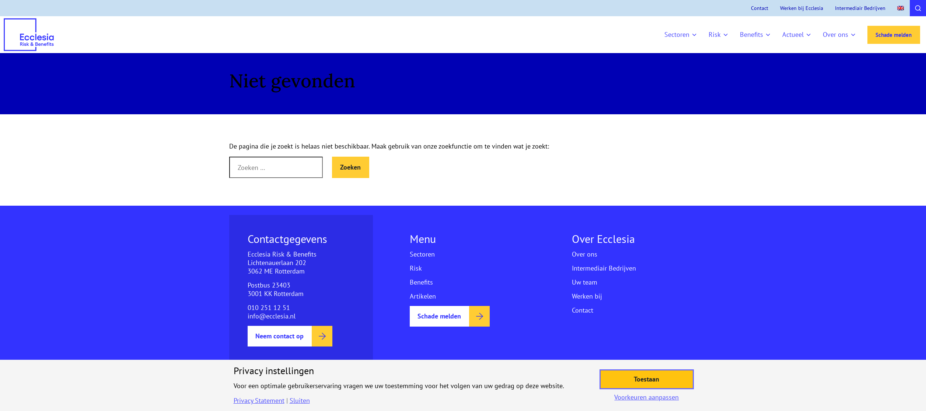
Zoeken (350, 167)
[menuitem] (900, 8)
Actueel (793, 34)
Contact (759, 8)
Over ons (835, 34)
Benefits (751, 34)
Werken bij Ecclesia (801, 8)
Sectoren (676, 34)
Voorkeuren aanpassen (646, 397)
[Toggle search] (918, 8)
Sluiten (300, 400)
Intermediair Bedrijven (860, 8)
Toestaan (646, 379)
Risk (715, 34)
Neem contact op (279, 336)
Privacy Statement (259, 400)
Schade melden (894, 34)
